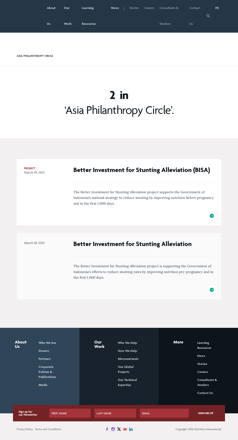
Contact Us (194, 16)
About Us (51, 16)
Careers (149, 8)
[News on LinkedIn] (131, 429)
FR (217, 8)
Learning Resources (89, 16)
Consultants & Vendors (169, 16)
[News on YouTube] (125, 429)
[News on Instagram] (113, 429)
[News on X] (119, 429)
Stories (134, 8)
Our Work (68, 16)
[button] (208, 16)
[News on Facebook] (107, 429)
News (115, 8)
